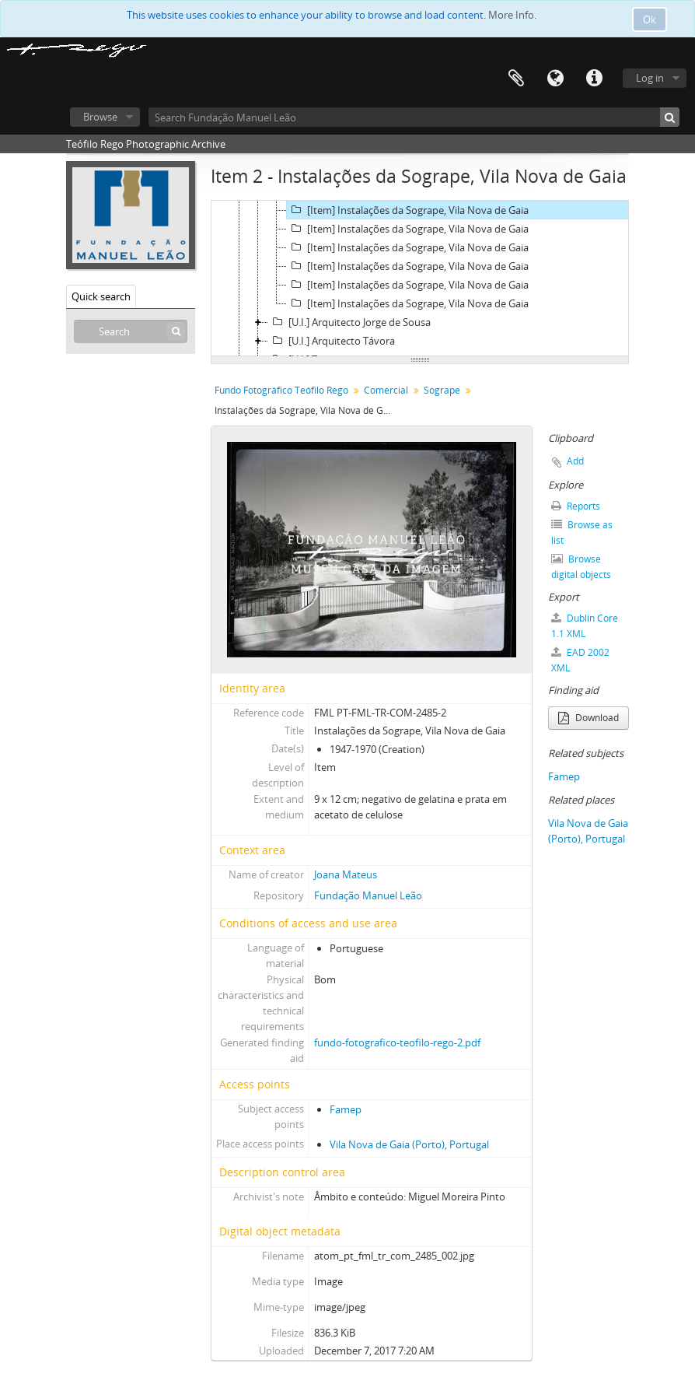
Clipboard (516, 78)
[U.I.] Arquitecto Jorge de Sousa (349, 322)
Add (575, 461)
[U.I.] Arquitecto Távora (331, 340)
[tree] (419, 278)
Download (588, 717)
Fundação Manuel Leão (368, 895)
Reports (575, 506)
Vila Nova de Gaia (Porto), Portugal (409, 1144)
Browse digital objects (581, 566)
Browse (100, 117)
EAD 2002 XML (580, 660)
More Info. (512, 15)
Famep (345, 1109)
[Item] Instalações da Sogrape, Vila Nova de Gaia (408, 210)
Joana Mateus (345, 874)
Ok (649, 19)
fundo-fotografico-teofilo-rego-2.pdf (397, 1042)
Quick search (101, 296)
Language (555, 78)
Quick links (594, 78)
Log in (650, 78)
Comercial (386, 390)
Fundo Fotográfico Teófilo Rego (281, 390)
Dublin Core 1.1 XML (584, 625)
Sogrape (442, 390)
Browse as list (582, 532)
